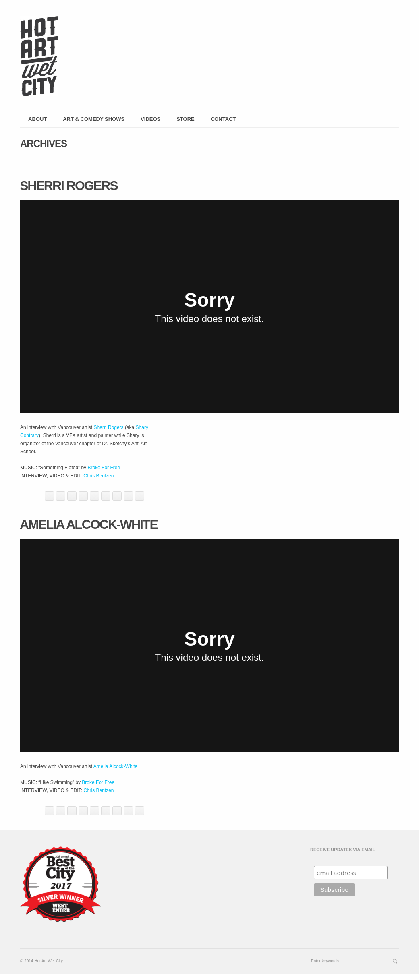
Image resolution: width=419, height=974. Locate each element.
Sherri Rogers (68, 185)
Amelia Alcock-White (89, 524)
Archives (43, 143)
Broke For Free (103, 467)
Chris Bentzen (98, 476)
